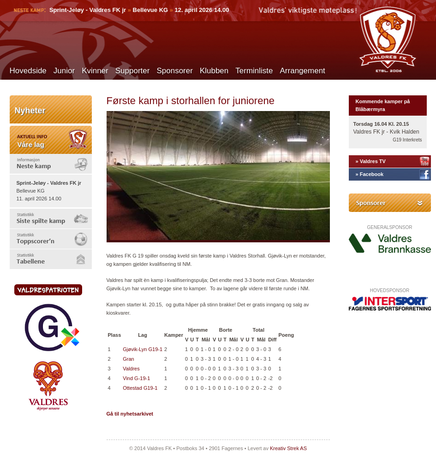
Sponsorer (174, 70)
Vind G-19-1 (136, 378)
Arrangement (302, 70)
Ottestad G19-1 (140, 388)
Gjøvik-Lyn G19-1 (142, 349)
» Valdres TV (371, 161)
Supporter (132, 70)
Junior (64, 70)
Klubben (214, 70)
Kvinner (95, 70)
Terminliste (254, 70)
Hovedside (28, 70)
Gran (128, 359)
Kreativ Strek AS (288, 448)
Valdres (131, 368)
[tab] (51, 164)
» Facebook (370, 174)
